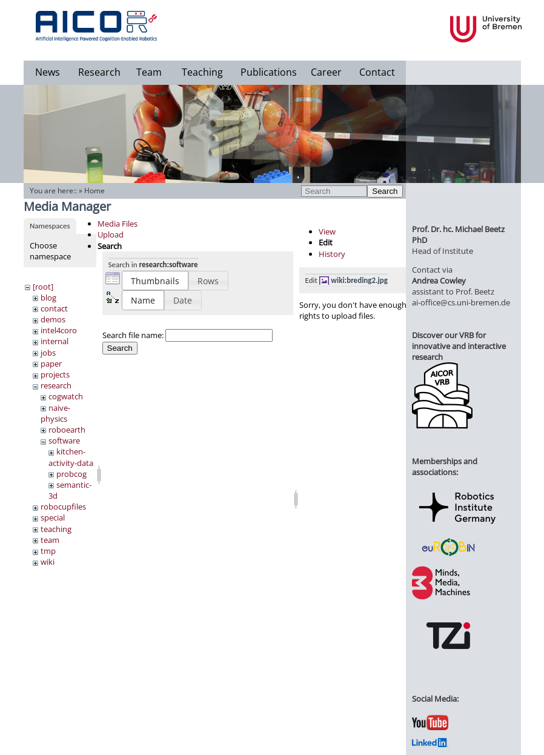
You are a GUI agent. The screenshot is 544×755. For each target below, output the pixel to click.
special (53, 517)
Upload (111, 234)
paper (51, 363)
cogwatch (65, 396)
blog (48, 297)
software (64, 440)
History (332, 253)
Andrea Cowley (439, 280)
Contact (377, 72)
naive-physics (55, 413)
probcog (71, 473)
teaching (56, 529)
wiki (48, 561)
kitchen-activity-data (70, 457)
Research (99, 72)
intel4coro (59, 330)
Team (149, 72)
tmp (48, 550)
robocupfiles (63, 506)
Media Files (118, 223)
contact (54, 308)
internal (54, 341)
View (327, 231)
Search (384, 191)
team (50, 539)
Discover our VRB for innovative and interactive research (459, 346)
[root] (43, 286)
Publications (268, 72)
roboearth (66, 429)
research (56, 385)
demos (53, 319)
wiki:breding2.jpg (359, 280)
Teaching (202, 72)
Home (94, 190)
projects (55, 374)
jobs (48, 352)
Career (326, 72)
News (47, 72)
